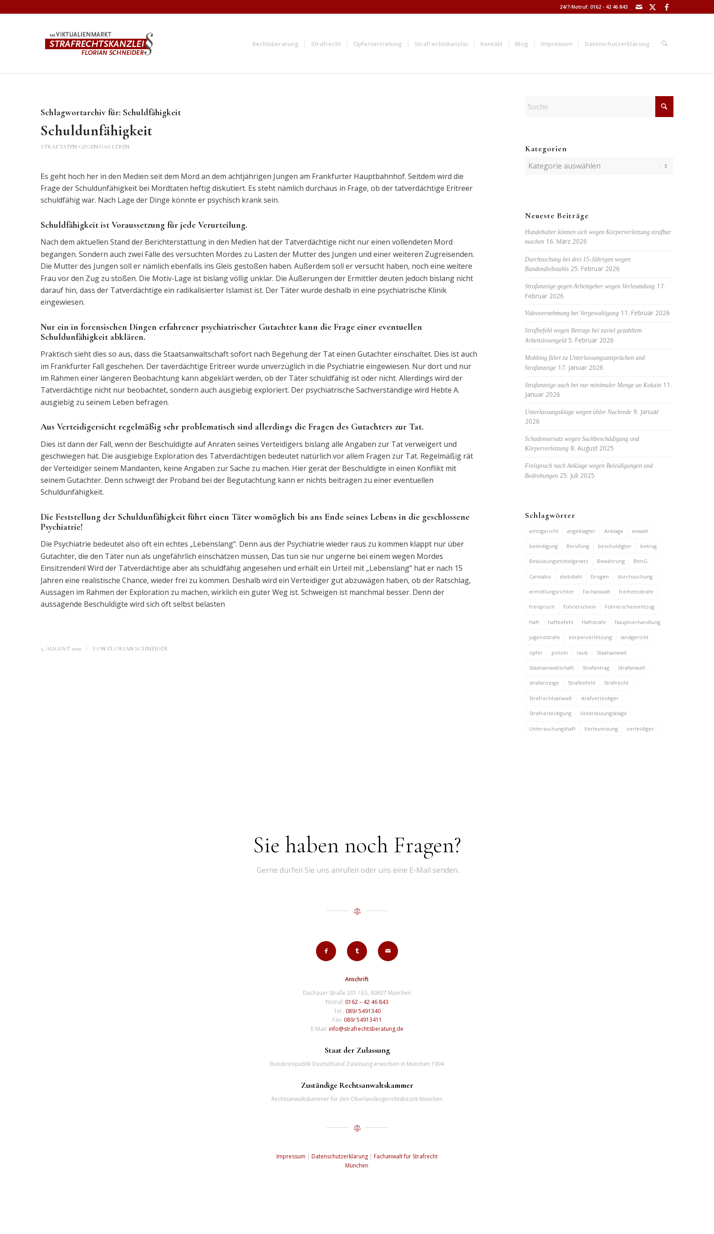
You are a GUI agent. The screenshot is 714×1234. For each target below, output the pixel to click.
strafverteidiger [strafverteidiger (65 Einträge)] (600, 698)
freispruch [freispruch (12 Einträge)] (542, 606)
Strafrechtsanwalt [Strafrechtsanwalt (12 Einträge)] (550, 698)
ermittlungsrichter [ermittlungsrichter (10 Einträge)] (551, 591)
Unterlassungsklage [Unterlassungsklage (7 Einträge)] (603, 713)
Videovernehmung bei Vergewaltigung (572, 313)
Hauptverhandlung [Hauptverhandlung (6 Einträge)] (637, 622)
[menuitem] (275, 43)
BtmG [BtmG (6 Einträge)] (640, 561)
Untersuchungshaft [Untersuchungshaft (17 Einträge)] (552, 728)
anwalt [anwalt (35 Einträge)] (640, 530)
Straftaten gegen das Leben (85, 146)
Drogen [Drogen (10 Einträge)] (600, 576)
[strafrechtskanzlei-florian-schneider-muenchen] (99, 43)
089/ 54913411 (363, 1020)
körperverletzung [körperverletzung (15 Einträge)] (590, 637)
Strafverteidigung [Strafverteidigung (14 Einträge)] (550, 713)
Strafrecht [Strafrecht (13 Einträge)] (616, 682)
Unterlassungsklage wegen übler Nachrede (578, 412)
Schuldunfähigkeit (97, 130)
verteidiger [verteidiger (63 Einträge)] (640, 728)
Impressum (291, 1156)
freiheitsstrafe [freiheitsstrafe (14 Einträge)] (636, 591)
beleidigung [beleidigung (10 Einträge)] (543, 546)
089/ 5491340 (363, 1011)
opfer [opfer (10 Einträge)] (536, 652)
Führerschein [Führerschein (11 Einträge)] (579, 606)
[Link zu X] (652, 7)
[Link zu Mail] (639, 7)
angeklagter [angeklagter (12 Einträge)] (581, 530)
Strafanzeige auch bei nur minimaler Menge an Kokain (593, 385)
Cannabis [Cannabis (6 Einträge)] (540, 576)
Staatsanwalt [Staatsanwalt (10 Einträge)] (612, 652)
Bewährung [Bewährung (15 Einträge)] (611, 561)
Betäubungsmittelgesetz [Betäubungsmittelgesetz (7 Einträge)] (558, 561)
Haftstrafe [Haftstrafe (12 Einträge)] (594, 622)
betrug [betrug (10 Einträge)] (648, 546)
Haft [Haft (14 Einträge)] (534, 622)
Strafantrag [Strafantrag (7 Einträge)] (595, 667)
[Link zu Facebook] (666, 7)
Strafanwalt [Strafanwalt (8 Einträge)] (631, 667)
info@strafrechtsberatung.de (366, 1029)
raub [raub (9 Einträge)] (582, 652)
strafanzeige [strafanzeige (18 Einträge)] (544, 682)
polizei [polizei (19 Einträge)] (559, 652)
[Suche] (664, 43)
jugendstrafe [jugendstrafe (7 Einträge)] (544, 637)
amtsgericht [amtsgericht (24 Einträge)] (543, 530)
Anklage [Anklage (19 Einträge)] (613, 530)
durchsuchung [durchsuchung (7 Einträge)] (635, 576)
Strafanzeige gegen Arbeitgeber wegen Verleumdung (590, 286)
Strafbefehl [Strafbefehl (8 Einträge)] (581, 682)
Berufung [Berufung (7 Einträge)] (577, 546)
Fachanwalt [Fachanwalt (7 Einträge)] (596, 591)
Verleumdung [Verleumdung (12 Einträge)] (601, 728)
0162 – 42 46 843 (366, 1002)
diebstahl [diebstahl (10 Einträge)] (571, 576)
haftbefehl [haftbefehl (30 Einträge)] (560, 622)
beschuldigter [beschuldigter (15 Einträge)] (615, 546)
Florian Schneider (137, 648)
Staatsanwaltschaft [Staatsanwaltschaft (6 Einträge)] (551, 667)
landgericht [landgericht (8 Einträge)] (634, 637)
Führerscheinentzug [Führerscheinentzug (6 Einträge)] (629, 606)
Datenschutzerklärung (339, 1156)
